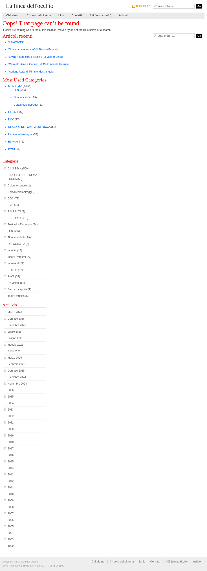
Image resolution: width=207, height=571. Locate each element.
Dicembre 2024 (17, 377)
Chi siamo (12, 15)
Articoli (123, 15)
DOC (11, 119)
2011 (11, 487)
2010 (11, 494)
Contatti (77, 15)
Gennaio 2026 (16, 318)
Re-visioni (14, 141)
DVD (10, 205)
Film (16, 90)
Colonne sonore (17, 185)
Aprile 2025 (14, 351)
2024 (11, 403)
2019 (11, 435)
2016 (11, 455)
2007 (11, 513)
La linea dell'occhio (29, 5)
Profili (11, 149)
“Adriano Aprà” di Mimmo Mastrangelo (30, 71)
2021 (11, 422)
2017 (11, 448)
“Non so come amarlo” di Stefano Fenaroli (33, 49)
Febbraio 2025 (16, 364)
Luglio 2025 (15, 331)
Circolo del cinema (39, 15)
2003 (11, 539)
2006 (11, 520)
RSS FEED (143, 6)
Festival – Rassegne (20, 134)
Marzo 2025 (15, 357)
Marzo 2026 (15, 312)
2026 (11, 390)
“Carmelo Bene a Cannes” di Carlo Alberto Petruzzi (38, 64)
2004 (11, 533)
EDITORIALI (15, 218)
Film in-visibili (22, 97)
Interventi (13, 263)
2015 (11, 461)
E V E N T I (14, 211)
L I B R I (13, 112)
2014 (11, 468)
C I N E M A (15, 86)
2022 (11, 416)
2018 (11, 442)
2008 (11, 507)
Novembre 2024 (17, 383)
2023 (11, 409)
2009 (11, 500)
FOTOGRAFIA (16, 244)
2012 (11, 481)
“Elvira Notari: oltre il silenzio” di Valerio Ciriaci (35, 56)
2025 (11, 396)
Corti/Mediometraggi (26, 104)
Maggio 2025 (15, 344)
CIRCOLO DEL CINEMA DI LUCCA (29, 126)
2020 (11, 429)
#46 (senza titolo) (100, 15)
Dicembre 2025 (17, 325)
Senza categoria (17, 289)
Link (61, 15)
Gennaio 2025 (16, 370)
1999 (11, 545)
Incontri (12, 250)
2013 (11, 474)
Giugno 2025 (15, 338)
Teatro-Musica (16, 295)
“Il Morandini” (16, 42)
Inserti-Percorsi (17, 257)
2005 (11, 526)
